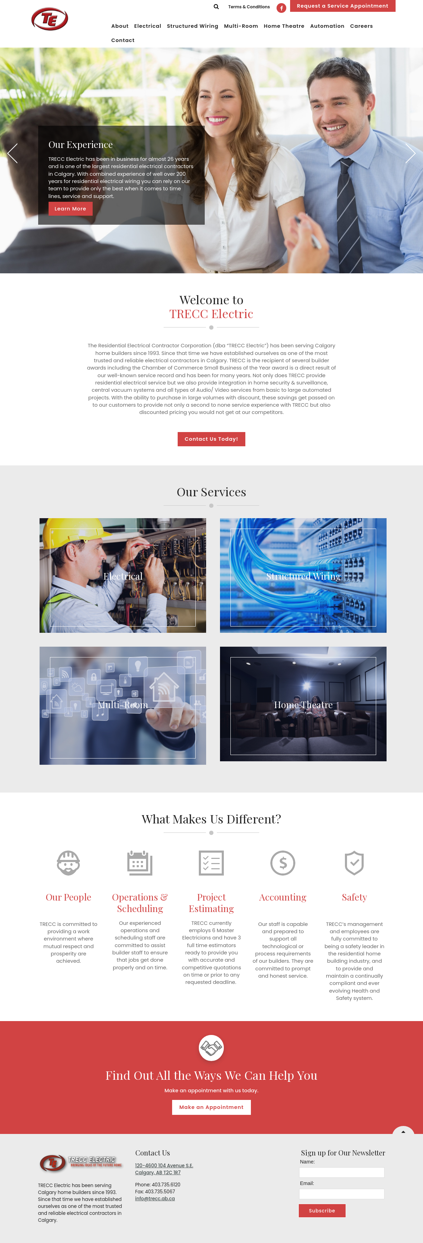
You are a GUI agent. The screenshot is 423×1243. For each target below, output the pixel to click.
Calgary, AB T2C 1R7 (158, 1172)
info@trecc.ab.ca (155, 1198)
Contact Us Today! (211, 439)
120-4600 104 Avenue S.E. (164, 1165)
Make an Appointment (211, 1107)
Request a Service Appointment (343, 5)
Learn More (70, 208)
